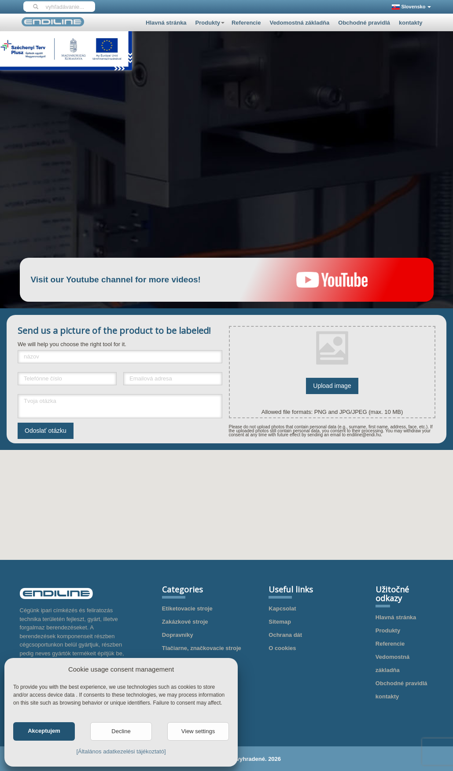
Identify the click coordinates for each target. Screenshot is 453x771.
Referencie (246, 22)
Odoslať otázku (45, 430)
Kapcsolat (282, 608)
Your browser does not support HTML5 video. (227, 145)
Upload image (332, 385)
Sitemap (280, 621)
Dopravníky (177, 635)
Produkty (210, 22)
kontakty (410, 22)
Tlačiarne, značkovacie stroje (201, 648)
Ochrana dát (285, 635)
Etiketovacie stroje (187, 608)
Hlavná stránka (166, 22)
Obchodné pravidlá (364, 22)
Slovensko (411, 7)
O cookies (282, 648)
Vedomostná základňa (299, 22)
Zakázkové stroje (185, 621)
